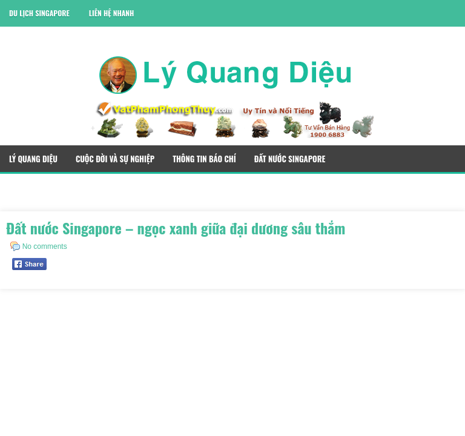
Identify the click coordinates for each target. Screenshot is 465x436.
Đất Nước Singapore (290, 159)
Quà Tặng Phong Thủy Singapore (66, 187)
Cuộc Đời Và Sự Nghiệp (115, 159)
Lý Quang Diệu (33, 159)
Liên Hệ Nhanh (111, 13)
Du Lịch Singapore (39, 13)
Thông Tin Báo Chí (204, 159)
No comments (44, 246)
